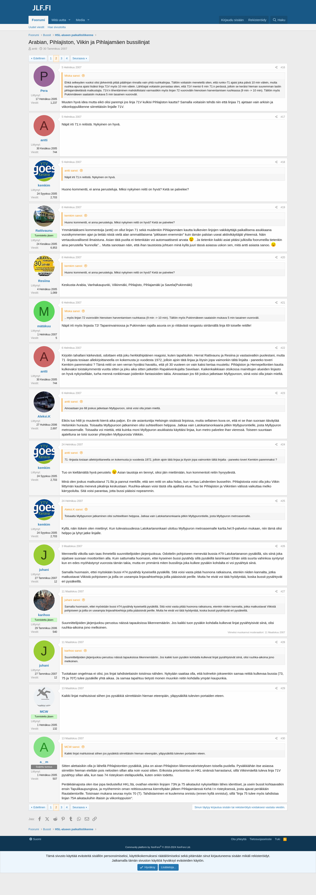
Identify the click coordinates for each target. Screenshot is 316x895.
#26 (283, 546)
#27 (283, 591)
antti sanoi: (71, 170)
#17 (283, 116)
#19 (283, 207)
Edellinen (39, 58)
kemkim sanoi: (74, 215)
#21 (283, 302)
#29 (283, 688)
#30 (283, 738)
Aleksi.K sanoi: (74, 509)
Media (80, 20)
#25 (283, 501)
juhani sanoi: (73, 600)
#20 (283, 257)
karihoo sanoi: (73, 650)
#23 (283, 393)
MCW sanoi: (72, 747)
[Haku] (278, 20)
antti (34, 48)
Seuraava (78, 58)
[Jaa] (276, 67)
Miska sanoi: (72, 75)
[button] (69, 20)
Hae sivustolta (57, 27)
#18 (283, 162)
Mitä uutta (59, 20)
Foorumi (38, 20)
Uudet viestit (36, 27)
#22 (283, 347)
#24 (283, 444)
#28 (283, 642)
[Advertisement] (158, 846)
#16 (283, 67)
